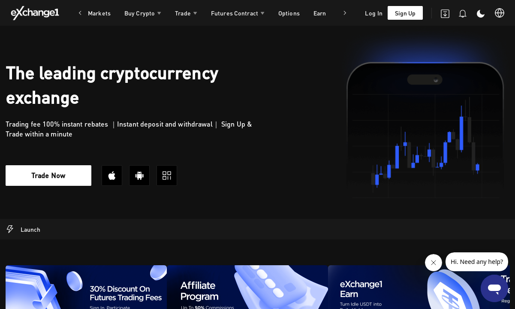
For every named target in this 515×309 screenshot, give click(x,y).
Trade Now (48, 175)
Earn (319, 13)
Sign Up (405, 13)
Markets (99, 13)
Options (289, 13)
